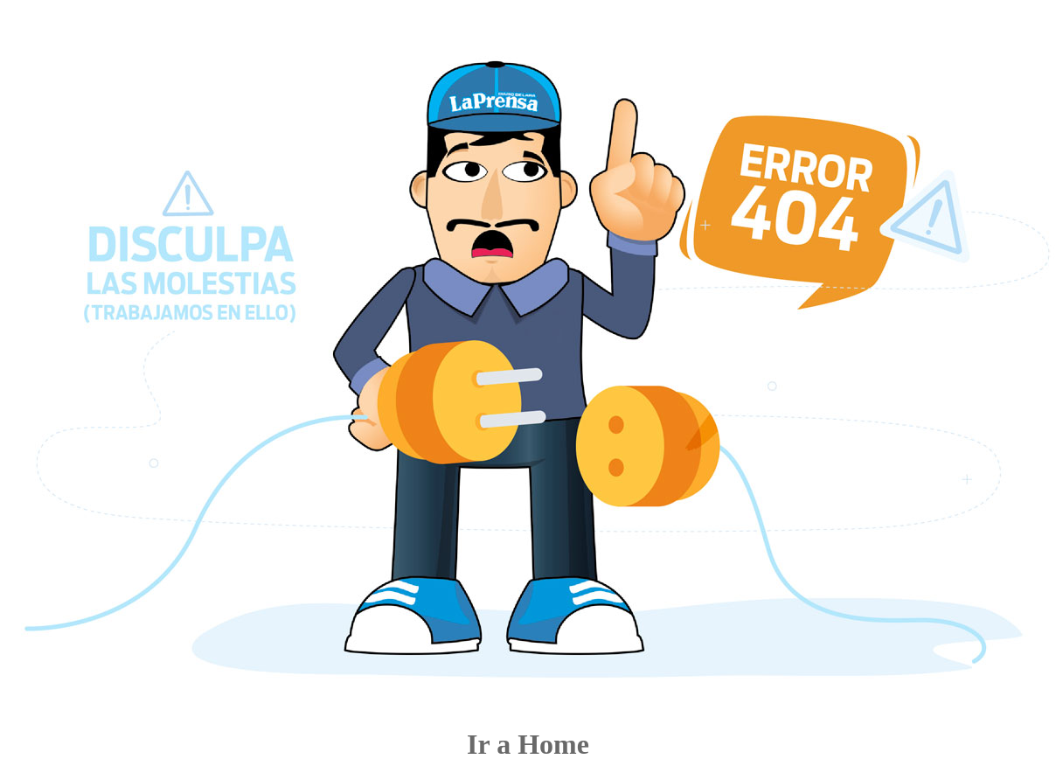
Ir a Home (528, 744)
